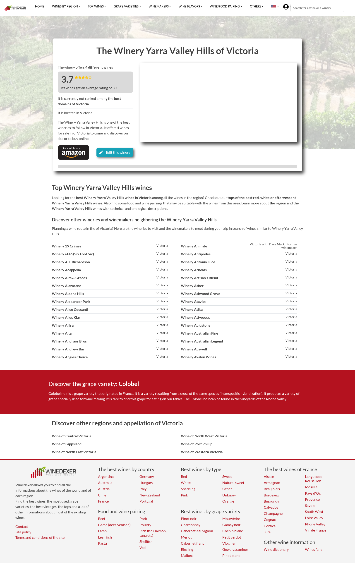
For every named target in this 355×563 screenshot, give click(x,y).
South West (314, 511)
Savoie (310, 505)
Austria (104, 488)
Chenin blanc (232, 531)
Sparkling (188, 488)
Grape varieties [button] (126, 6)
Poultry (145, 524)
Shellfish (146, 541)
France (103, 501)
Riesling (187, 549)
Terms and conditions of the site (40, 537)
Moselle (311, 487)
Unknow (229, 495)
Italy (142, 488)
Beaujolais (272, 488)
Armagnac (272, 482)
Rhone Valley (315, 524)
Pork (143, 518)
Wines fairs (313, 549)
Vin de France (315, 530)
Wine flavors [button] (189, 6)
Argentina (106, 476)
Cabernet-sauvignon (197, 531)
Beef (101, 518)
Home (39, 6)
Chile (102, 495)
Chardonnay (190, 524)
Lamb (102, 531)
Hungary (146, 482)
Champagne (273, 513)
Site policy (23, 532)
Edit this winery (114, 152)
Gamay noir (231, 524)
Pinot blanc (231, 555)
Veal (142, 547)
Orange (228, 501)
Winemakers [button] (159, 6)
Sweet (227, 476)
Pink (184, 495)
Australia (105, 482)
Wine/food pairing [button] (225, 6)
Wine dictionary (276, 549)
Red (184, 476)
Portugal (146, 501)
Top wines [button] (96, 6)
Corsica (270, 526)
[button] (273, 6)
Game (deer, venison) (114, 524)
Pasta (102, 543)
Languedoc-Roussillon (314, 478)
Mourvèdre (231, 518)
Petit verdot (231, 537)
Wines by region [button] (65, 6)
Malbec (186, 555)
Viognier (229, 543)
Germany (146, 476)
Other (227, 488)
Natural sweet (233, 482)
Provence (312, 499)
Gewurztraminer (235, 549)
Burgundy (271, 501)
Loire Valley (314, 517)
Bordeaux (271, 495)
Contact (21, 526)
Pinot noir (189, 518)
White (186, 482)
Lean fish (105, 537)
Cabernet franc (192, 543)
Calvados (271, 507)
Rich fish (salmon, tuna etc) (152, 533)
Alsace (269, 476)
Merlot (186, 537)
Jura (267, 532)
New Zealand (149, 495)
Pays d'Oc (313, 493)
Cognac (270, 519)
